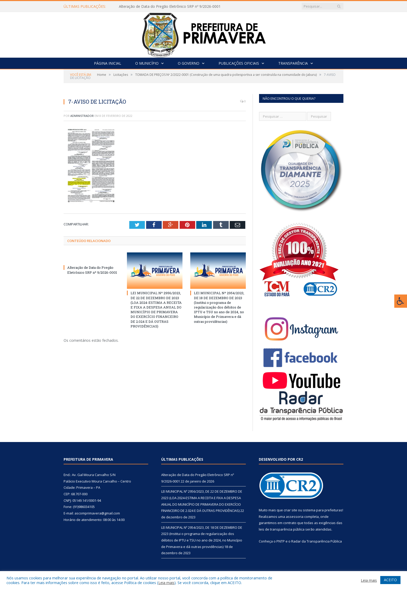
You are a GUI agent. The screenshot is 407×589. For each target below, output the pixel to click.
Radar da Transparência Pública (316, 541)
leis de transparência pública (281, 529)
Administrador (82, 116)
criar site (290, 510)
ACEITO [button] (390, 579)
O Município (147, 63)
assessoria (294, 516)
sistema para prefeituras (322, 510)
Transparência (293, 63)
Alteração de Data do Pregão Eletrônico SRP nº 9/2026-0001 (170, 6)
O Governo (188, 63)
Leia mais (166, 582)
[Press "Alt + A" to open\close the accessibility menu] (400, 301)
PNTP (280, 541)
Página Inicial (107, 63)
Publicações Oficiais (239, 63)
